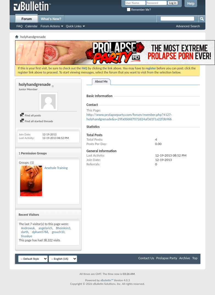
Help (190, 4)
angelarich (45, 228)
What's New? (51, 19)
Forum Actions (50, 26)
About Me (101, 81)
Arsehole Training (56, 168)
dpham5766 (40, 232)
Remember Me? (139, 9)
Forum (26, 19)
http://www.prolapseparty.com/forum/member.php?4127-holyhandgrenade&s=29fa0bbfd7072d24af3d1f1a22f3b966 (129, 117)
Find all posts (30, 115)
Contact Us (146, 258)
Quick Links (74, 26)
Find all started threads (36, 121)
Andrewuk (28, 228)
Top (194, 258)
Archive (184, 258)
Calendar (31, 26)
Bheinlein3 (63, 228)
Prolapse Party (166, 258)
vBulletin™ (106, 280)
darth (25, 232)
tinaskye (26, 236)
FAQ (19, 26)
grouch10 (58, 232)
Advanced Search (188, 26)
